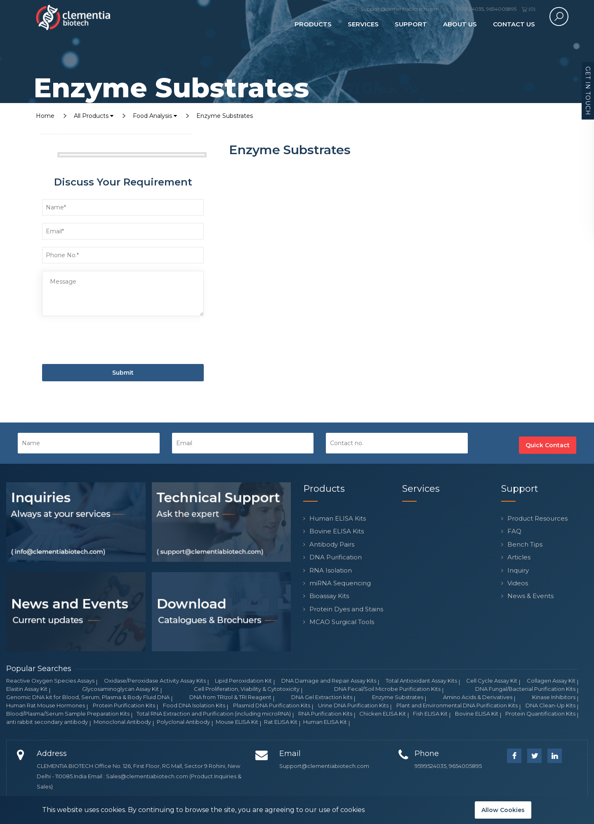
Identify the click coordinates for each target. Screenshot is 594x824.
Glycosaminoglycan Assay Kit (120, 688)
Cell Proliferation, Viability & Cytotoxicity (246, 688)
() (528, 9)
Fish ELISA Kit (430, 713)
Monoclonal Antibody (122, 721)
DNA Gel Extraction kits (321, 697)
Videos (517, 583)
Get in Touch (588, 90)
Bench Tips (524, 544)
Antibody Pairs (331, 544)
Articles (518, 557)
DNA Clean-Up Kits (550, 705)
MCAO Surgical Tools (341, 622)
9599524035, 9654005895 (448, 766)
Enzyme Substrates (224, 116)
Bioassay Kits (329, 596)
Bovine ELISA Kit (476, 713)
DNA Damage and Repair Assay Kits (328, 680)
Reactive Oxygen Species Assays (50, 680)
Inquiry (518, 570)
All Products (93, 116)
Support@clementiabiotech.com (324, 766)
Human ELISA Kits (337, 518)
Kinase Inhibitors (553, 697)
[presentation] (104, 342)
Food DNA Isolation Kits (194, 705)
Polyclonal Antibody (183, 721)
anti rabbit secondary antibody (47, 721)
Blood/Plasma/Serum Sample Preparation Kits (68, 713)
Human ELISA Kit (325, 721)
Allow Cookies (503, 810)
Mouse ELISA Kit (237, 721)
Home (45, 116)
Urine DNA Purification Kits (353, 705)
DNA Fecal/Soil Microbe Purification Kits (387, 688)
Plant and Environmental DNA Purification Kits (457, 705)
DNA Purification (335, 557)
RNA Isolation (330, 570)
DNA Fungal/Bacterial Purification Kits (525, 688)
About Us (460, 24)
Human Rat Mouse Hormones (45, 705)
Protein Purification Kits (124, 705)
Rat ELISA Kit (280, 721)
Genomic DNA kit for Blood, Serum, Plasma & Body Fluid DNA (88, 697)
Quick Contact (548, 445)
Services (363, 24)
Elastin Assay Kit (26, 688)
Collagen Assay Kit (551, 680)
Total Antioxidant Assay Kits (421, 680)
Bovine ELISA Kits (336, 531)
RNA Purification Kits (325, 713)
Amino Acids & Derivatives (477, 697)
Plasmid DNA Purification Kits (271, 705)
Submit (123, 372)
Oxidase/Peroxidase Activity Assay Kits (155, 680)
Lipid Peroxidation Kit (243, 680)
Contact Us (514, 24)
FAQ (514, 531)
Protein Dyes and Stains (346, 609)
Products (313, 24)
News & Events (530, 596)
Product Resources (537, 518)
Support (411, 24)
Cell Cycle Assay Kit (491, 680)
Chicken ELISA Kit (382, 713)
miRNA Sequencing (340, 583)
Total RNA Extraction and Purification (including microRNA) (214, 713)
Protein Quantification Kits (540, 713)
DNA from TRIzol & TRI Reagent (230, 697)
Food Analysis (155, 116)
